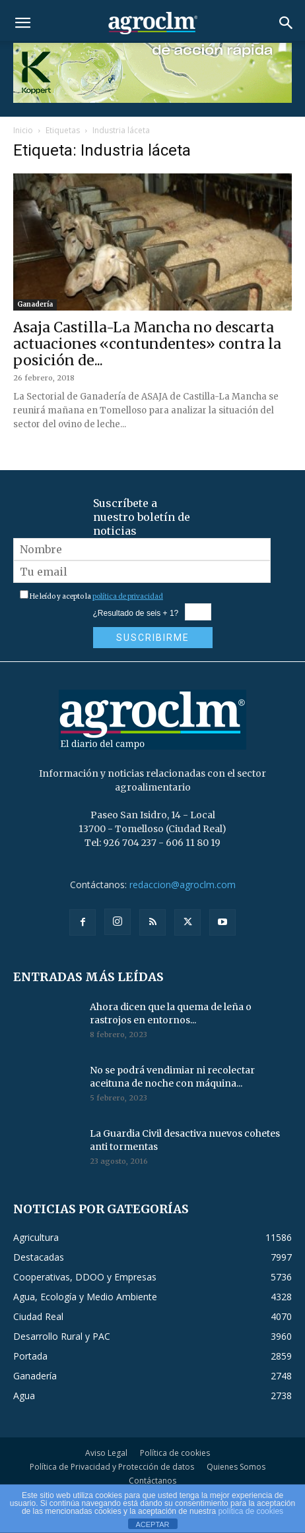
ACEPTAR (152, 1524)
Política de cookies (175, 1452)
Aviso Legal (106, 1452)
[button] (22, 23)
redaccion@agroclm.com (182, 884)
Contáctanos (152, 1480)
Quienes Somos (236, 1466)
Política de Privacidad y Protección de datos (112, 1466)
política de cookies (250, 1511)
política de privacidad (127, 596)
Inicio (23, 130)
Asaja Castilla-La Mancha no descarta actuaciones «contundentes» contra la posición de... (147, 343)
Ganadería (35, 304)
